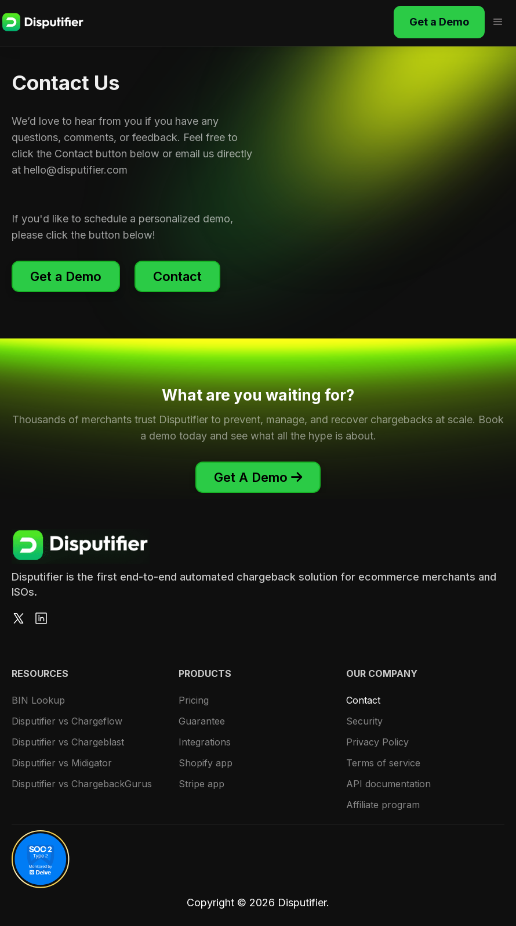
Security (364, 721)
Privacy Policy (377, 742)
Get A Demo (258, 477)
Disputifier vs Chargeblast (68, 742)
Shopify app (205, 763)
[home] (42, 22)
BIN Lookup (38, 700)
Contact (177, 276)
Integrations (205, 742)
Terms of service (383, 763)
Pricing (194, 700)
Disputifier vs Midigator (62, 763)
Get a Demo (439, 22)
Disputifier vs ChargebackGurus (82, 784)
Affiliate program (383, 804)
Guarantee (202, 721)
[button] (499, 22)
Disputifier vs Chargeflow (67, 721)
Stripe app (201, 784)
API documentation (388, 784)
